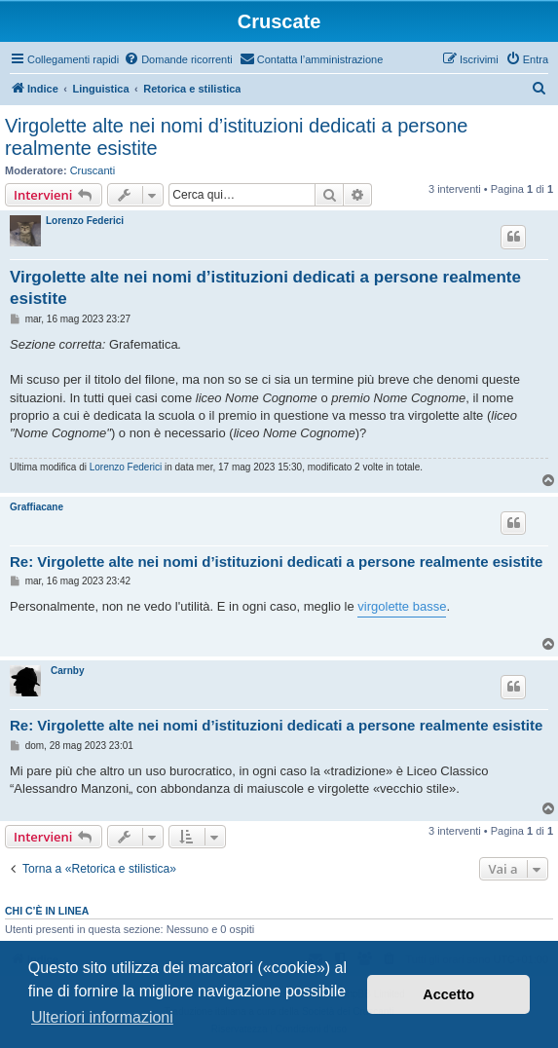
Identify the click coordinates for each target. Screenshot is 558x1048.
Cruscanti (92, 170)
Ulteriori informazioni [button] (102, 1017)
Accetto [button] (448, 994)
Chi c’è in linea (47, 911)
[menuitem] (178, 59)
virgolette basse (401, 606)
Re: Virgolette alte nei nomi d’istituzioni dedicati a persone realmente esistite (276, 561)
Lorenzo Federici (85, 220)
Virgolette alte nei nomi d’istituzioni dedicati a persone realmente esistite (236, 137)
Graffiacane (36, 507)
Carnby (67, 670)
